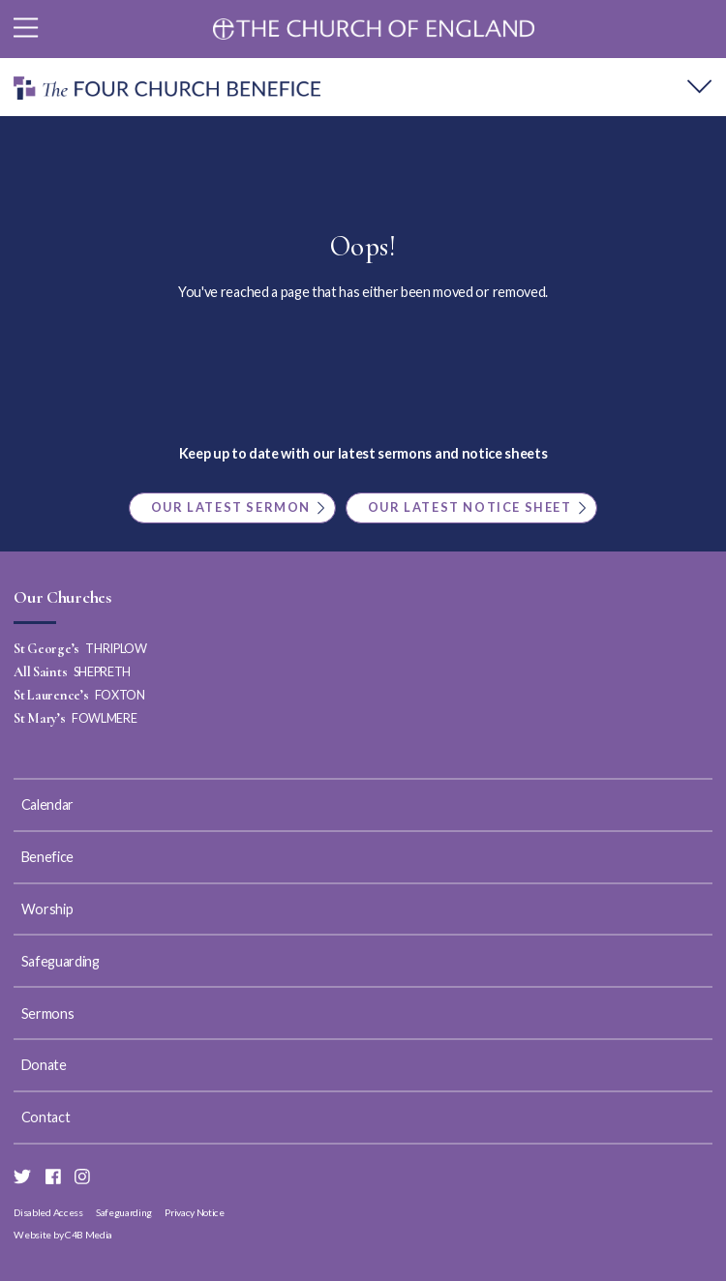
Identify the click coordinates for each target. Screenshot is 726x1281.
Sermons (48, 1013)
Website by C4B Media (63, 1234)
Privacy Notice (195, 1212)
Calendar (47, 804)
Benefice (47, 857)
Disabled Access (48, 1212)
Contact (46, 1117)
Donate (44, 1065)
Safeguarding (60, 961)
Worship (47, 909)
